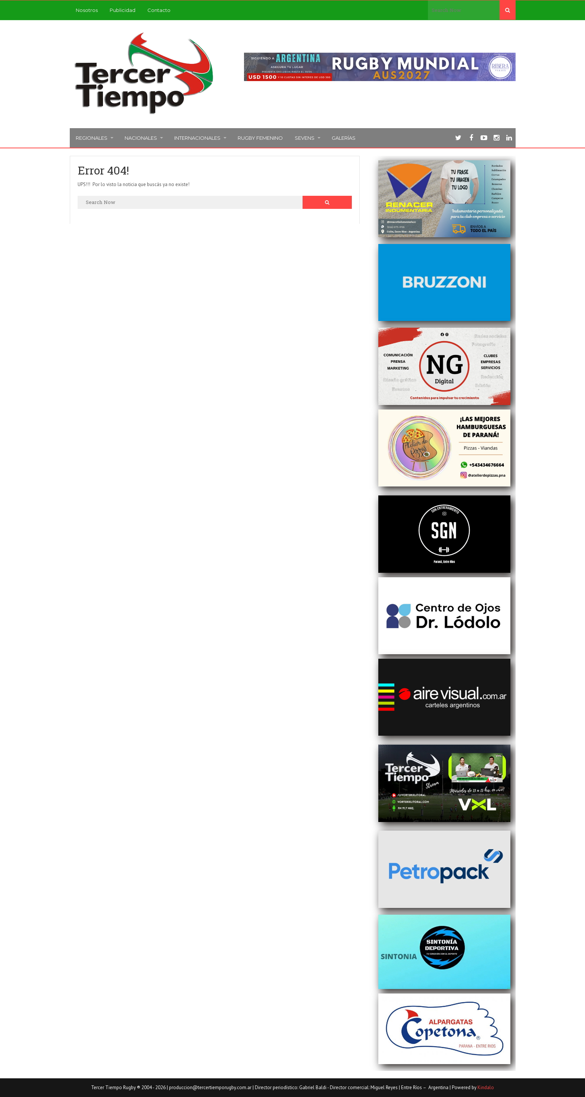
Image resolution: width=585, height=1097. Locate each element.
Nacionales (141, 138)
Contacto (159, 10)
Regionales (91, 138)
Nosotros (87, 10)
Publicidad (122, 10)
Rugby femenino (260, 138)
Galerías (344, 138)
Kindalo (486, 1087)
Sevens (305, 138)
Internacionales (197, 138)
